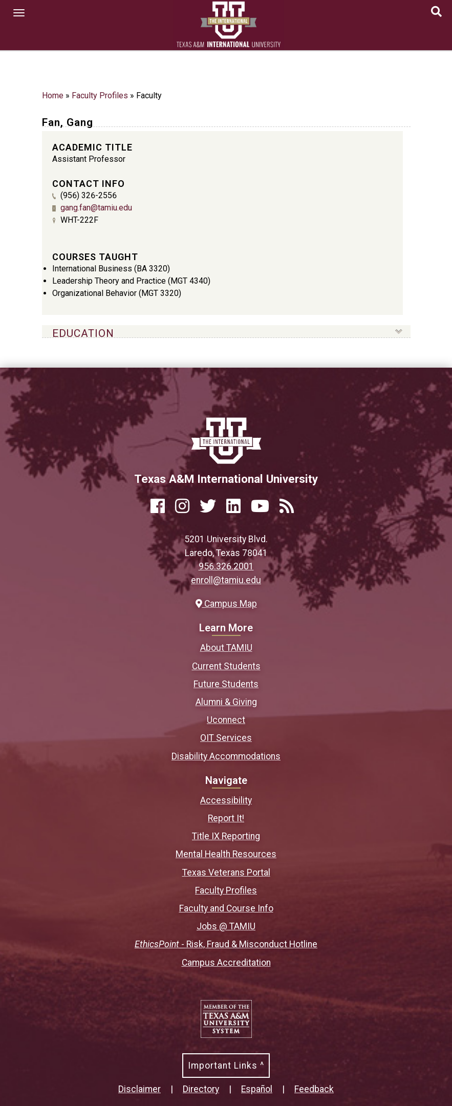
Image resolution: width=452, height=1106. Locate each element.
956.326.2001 (226, 566)
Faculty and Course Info (226, 908)
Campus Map (226, 604)
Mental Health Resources (226, 854)
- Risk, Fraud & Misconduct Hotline (226, 944)
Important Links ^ (226, 1065)
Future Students (226, 684)
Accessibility (226, 800)
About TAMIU (226, 648)
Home (52, 95)
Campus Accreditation (226, 963)
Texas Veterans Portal (226, 872)
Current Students (226, 666)
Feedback (314, 1089)
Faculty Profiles (100, 95)
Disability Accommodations (226, 756)
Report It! (226, 818)
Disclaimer (139, 1089)
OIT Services (226, 738)
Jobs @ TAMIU (226, 926)
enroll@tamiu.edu (226, 580)
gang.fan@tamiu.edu (96, 207)
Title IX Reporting (226, 836)
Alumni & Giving (226, 702)
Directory (201, 1089)
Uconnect (226, 720)
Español (256, 1089)
